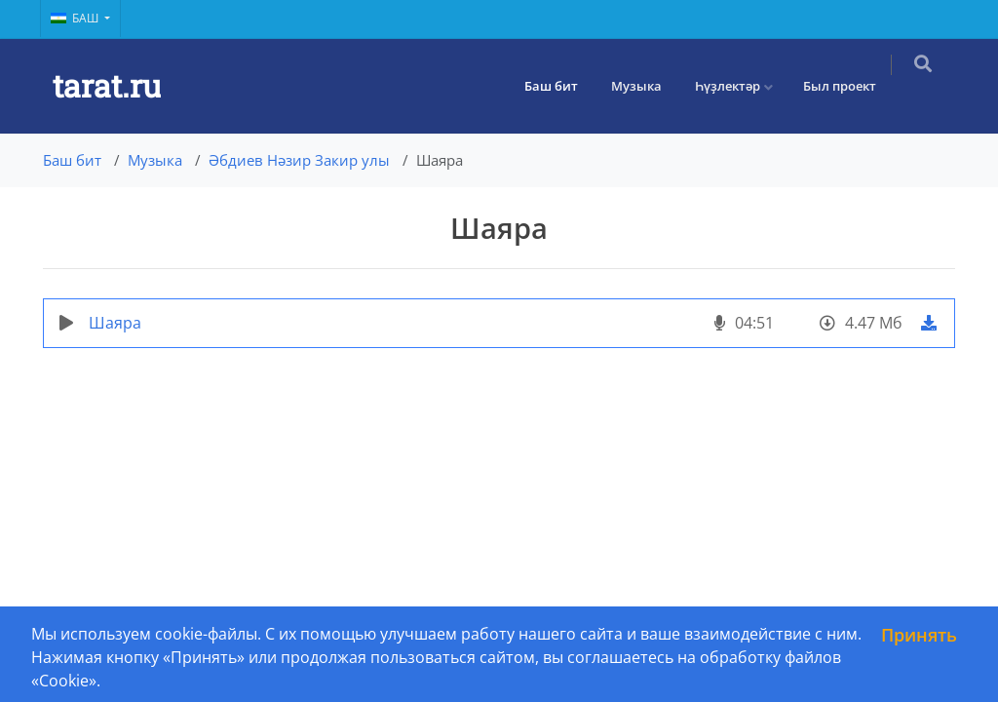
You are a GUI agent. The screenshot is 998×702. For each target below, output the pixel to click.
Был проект (853, 86)
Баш (76, 18)
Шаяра (115, 322)
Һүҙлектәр (741, 86)
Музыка (650, 86)
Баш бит (565, 86)
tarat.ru (107, 85)
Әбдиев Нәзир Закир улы (299, 160)
